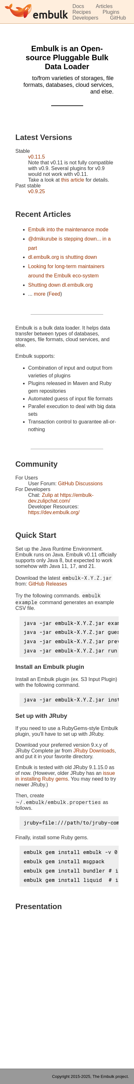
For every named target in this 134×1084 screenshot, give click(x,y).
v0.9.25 (36, 191)
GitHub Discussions (80, 483)
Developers (86, 18)
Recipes (82, 12)
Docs (78, 6)
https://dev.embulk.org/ (54, 512)
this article (72, 180)
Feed (54, 294)
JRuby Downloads (93, 750)
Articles (104, 6)
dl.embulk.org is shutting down (62, 257)
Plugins (111, 12)
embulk (50, 15)
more (39, 294)
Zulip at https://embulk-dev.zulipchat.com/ (61, 498)
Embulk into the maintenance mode (68, 229)
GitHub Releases (47, 584)
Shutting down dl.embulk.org (60, 285)
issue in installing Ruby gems (65, 776)
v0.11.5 (36, 157)
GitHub (118, 18)
